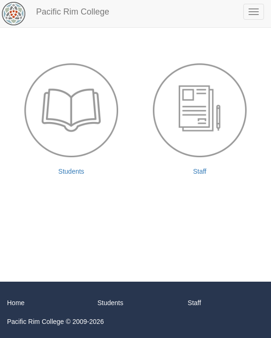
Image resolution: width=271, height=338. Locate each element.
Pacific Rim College (72, 11)
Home (15, 303)
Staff (200, 119)
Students (71, 119)
